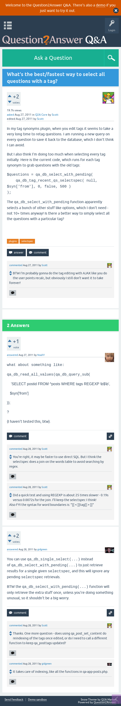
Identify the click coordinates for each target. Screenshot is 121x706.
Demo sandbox (37, 699)
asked (10, 114)
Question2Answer (105, 702)
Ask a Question (53, 58)
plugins (13, 241)
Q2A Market (108, 699)
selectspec (27, 241)
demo (100, 5)
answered (12, 355)
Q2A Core (41, 114)
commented (15, 265)
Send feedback (14, 699)
